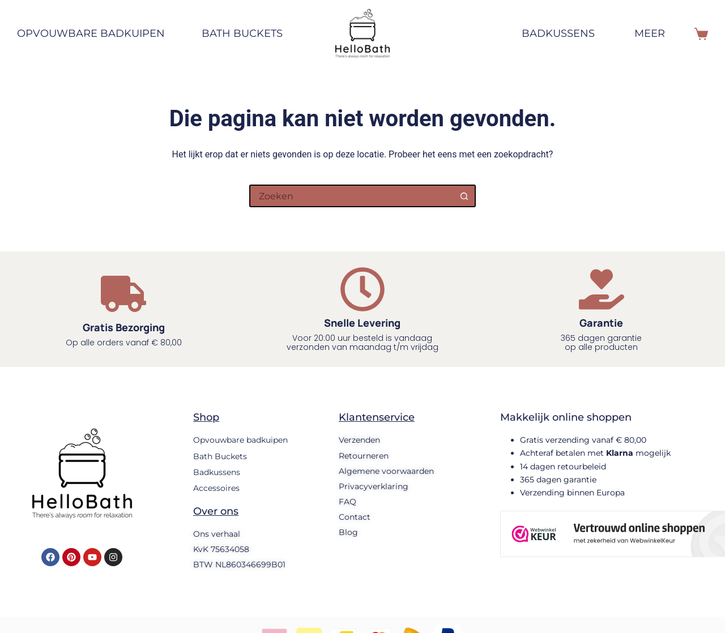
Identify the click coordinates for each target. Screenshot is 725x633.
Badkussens (558, 33)
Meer (657, 34)
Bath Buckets (242, 33)
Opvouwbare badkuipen (96, 34)
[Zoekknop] (464, 196)
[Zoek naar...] (351, 196)
